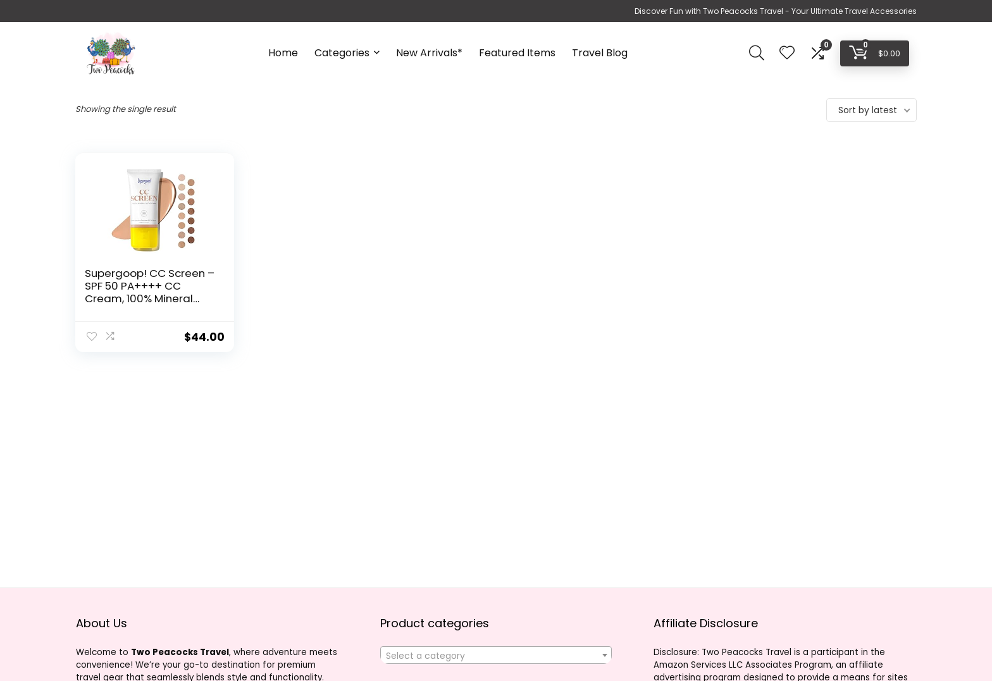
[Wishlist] (787, 53)
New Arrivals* (429, 53)
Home (283, 53)
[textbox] (496, 656)
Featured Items (517, 53)
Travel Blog (600, 53)
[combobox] (495, 655)
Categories (341, 53)
